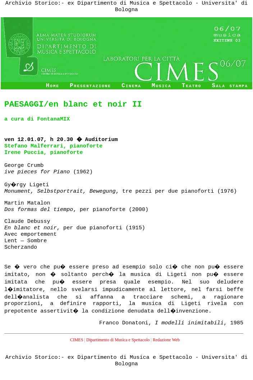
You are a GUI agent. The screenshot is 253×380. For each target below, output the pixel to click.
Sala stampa (230, 86)
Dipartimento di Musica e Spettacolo (118, 339)
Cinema (131, 86)
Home (52, 86)
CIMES (76, 339)
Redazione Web (166, 339)
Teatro (192, 86)
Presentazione (90, 86)
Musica (161, 86)
